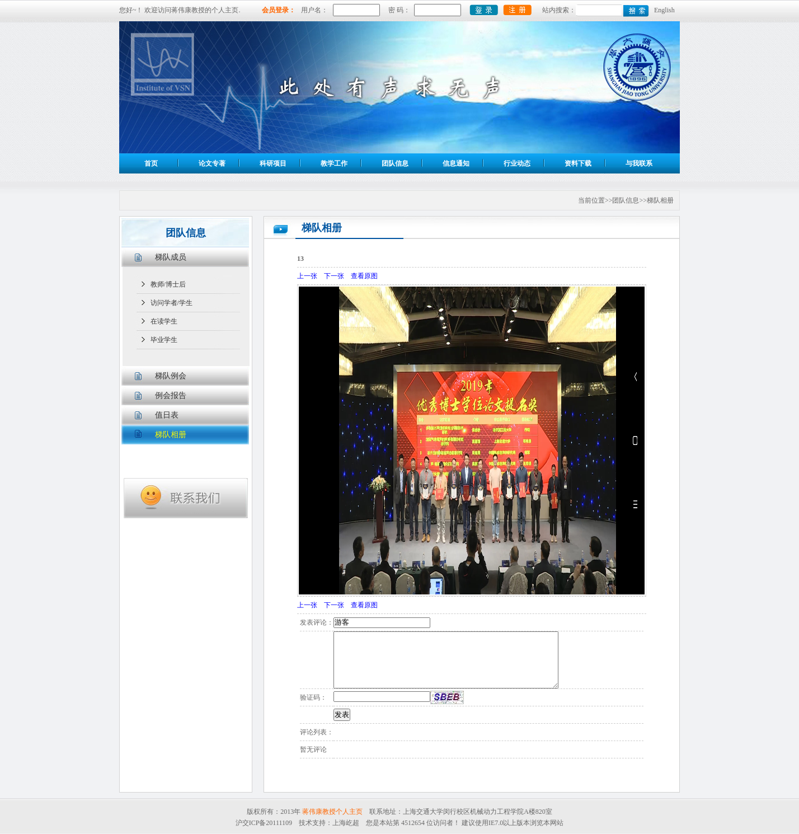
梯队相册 (170, 434)
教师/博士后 (168, 284)
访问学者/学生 (171, 303)
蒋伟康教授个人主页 (332, 812)
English (664, 10)
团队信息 (395, 163)
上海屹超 (345, 823)
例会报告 (170, 395)
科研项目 (273, 163)
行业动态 (517, 163)
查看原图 (364, 276)
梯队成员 (170, 257)
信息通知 (456, 163)
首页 (151, 163)
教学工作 (334, 163)
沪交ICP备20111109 (264, 823)
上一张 (307, 276)
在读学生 (164, 321)
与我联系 (639, 163)
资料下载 (578, 163)
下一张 (334, 276)
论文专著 (212, 163)
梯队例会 (170, 376)
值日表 (166, 415)
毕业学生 (164, 340)
